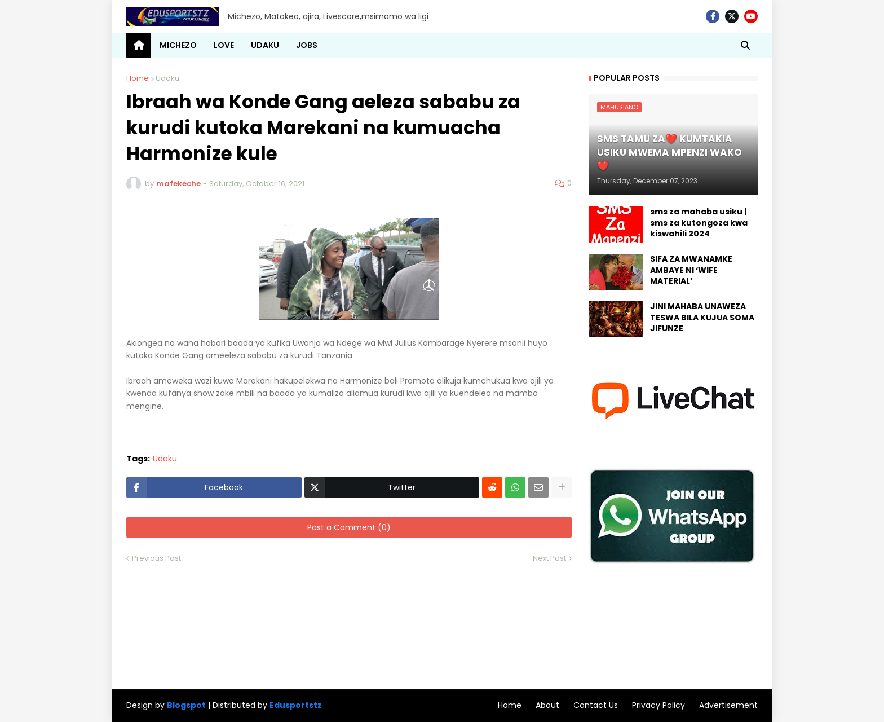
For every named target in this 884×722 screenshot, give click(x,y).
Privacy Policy (658, 705)
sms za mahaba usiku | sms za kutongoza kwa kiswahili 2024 (699, 222)
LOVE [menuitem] (224, 45)
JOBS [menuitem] (306, 45)
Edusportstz (295, 705)
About (547, 705)
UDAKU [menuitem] (265, 45)
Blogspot (186, 705)
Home (137, 78)
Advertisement (728, 705)
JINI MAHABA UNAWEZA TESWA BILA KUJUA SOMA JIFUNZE (702, 317)
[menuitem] (138, 45)
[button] (745, 45)
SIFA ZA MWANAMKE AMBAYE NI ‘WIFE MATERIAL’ (691, 270)
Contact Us (595, 705)
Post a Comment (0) (349, 527)
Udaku (167, 78)
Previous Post (156, 558)
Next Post (549, 558)
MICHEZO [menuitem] (178, 45)
